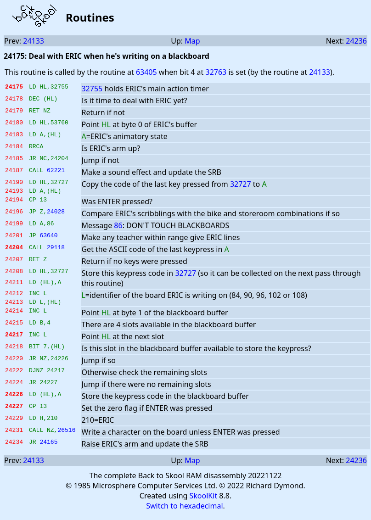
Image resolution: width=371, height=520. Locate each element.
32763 (215, 72)
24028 (56, 215)
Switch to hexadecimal (184, 511)
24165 (48, 448)
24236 (356, 41)
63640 (48, 239)
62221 (56, 171)
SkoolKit (204, 501)
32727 (240, 184)
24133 (33, 41)
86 (118, 228)
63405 (146, 72)
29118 (56, 251)
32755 (91, 89)
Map (192, 41)
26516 (66, 436)
